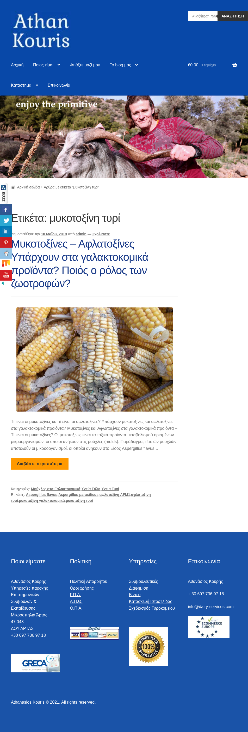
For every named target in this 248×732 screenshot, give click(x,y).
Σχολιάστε (101, 234)
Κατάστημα (21, 85)
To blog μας (120, 65)
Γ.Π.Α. (75, 594)
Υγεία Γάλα (91, 489)
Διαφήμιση (138, 588)
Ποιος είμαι (43, 65)
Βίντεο (135, 594)
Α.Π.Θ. (76, 601)
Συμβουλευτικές (143, 581)
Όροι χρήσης (82, 588)
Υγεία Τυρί (110, 489)
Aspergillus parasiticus (78, 495)
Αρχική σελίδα (28, 187)
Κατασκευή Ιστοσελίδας (150, 601)
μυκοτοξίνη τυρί (79, 500)
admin (81, 234)
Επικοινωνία (59, 85)
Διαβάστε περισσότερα (40, 464)
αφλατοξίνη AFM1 (115, 495)
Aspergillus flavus (41, 495)
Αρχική (17, 65)
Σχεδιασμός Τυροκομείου (152, 608)
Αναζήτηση (232, 16)
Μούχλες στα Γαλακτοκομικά (55, 489)
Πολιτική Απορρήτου (88, 581)
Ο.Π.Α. (76, 608)
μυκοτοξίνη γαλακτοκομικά (42, 500)
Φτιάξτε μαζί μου (85, 65)
